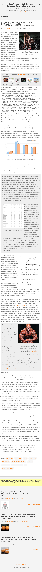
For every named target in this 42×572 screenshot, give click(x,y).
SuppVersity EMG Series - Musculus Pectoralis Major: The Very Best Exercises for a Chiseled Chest (17, 494)
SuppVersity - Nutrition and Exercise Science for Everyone (21, 5)
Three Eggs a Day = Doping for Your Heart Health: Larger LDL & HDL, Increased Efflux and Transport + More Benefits (18, 517)
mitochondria (5, 461)
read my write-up (20, 305)
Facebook (23, 12)
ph (25, 465)
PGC (13, 465)
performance (5, 465)
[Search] (40, 4)
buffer (25, 458)
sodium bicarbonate (7, 468)
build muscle (32, 458)
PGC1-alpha (19, 465)
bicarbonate (21, 74)
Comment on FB (11, 369)
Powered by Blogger (21, 564)
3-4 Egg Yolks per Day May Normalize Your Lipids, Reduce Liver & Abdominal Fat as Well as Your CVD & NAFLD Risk (18, 539)
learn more (34, 351)
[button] (40, 22)
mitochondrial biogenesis (18, 461)
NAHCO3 (30, 461)
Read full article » (34, 504)
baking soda (9, 458)
